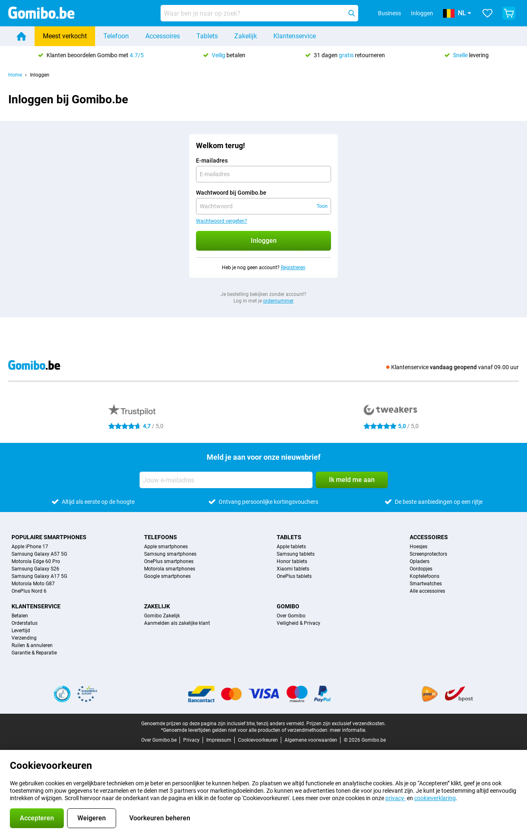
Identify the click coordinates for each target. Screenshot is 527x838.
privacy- (395, 798)
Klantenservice (294, 36)
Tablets (207, 36)
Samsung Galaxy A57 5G (39, 554)
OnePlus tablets (294, 576)
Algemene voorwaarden (310, 740)
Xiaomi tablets (293, 569)
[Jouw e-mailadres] (226, 480)
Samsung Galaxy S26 (35, 569)
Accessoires (162, 36)
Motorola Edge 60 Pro (36, 561)
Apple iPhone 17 (30, 546)
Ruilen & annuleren (32, 645)
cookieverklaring (435, 798)
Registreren (293, 267)
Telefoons (160, 537)
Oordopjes (421, 569)
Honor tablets (292, 561)
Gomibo (288, 606)
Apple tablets (291, 546)
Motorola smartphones (169, 569)
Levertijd (21, 630)
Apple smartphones (166, 546)
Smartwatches (426, 584)
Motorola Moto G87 (33, 584)
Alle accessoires (427, 591)
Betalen (20, 616)
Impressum (218, 740)
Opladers (419, 561)
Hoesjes (418, 546)
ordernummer (278, 301)
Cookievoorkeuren (258, 740)
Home (15, 75)
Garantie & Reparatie (34, 653)
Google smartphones (167, 576)
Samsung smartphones (170, 554)
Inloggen (422, 13)
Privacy (191, 740)
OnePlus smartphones (169, 561)
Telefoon (116, 36)
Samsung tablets (296, 554)
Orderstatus (24, 623)
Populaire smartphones (49, 537)
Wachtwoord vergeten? (221, 221)
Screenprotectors (428, 554)
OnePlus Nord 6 (29, 591)
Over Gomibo (291, 616)
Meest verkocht (65, 36)
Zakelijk (245, 36)
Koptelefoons (424, 576)
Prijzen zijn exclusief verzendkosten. (346, 723)
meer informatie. (348, 730)
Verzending (24, 638)
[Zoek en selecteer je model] (259, 13)
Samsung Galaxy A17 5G (39, 576)
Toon (322, 206)
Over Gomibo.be (159, 740)
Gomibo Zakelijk (162, 616)
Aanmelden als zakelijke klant (177, 623)
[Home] (21, 36)
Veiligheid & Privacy (298, 623)
